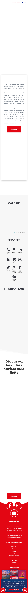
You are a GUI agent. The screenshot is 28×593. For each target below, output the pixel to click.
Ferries (14, 551)
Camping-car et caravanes (14, 528)
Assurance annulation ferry (14, 530)
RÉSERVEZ (14, 129)
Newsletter (14, 562)
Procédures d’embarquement (14, 526)
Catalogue (14, 560)
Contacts (14, 524)
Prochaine (21, 232)
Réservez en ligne (14, 555)
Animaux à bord (14, 533)
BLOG (14, 558)
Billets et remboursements (14, 540)
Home (14, 549)
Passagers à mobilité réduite (14, 535)
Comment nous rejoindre (14, 537)
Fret (14, 553)
